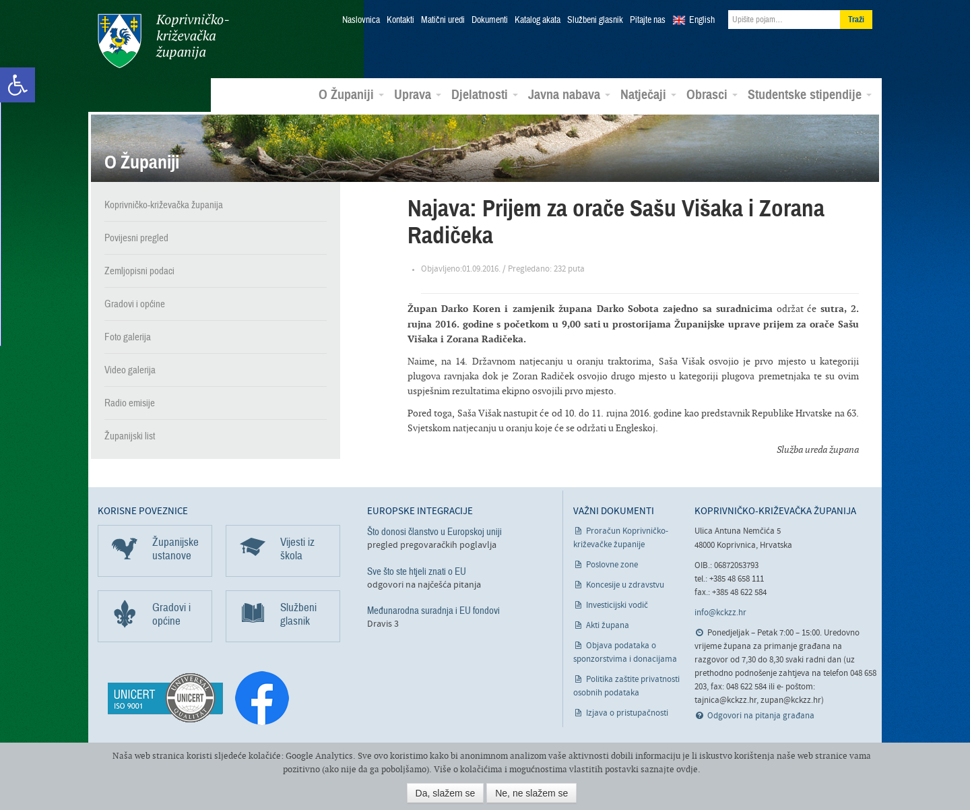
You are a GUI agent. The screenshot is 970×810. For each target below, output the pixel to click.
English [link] (702, 20)
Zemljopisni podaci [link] (139, 271)
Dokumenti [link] (490, 20)
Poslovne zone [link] (612, 565)
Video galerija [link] (130, 370)
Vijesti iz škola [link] (297, 549)
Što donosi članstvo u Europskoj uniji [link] (434, 531)
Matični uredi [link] (443, 20)
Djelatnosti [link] (484, 95)
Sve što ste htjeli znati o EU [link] (416, 571)
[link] (17, 84)
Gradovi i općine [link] (134, 304)
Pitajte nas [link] (648, 20)
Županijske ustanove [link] (175, 549)
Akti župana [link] (607, 625)
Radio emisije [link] (129, 403)
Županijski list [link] (129, 436)
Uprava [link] (417, 95)
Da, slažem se (446, 793)
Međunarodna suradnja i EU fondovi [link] (433, 610)
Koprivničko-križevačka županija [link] (163, 40)
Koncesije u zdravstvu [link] (625, 585)
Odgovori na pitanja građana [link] (760, 716)
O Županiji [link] (351, 95)
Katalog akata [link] (537, 20)
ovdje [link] (687, 769)
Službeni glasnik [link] (595, 20)
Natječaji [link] (648, 95)
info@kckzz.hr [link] (720, 613)
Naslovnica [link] (361, 20)
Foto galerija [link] (127, 337)
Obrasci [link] (712, 95)
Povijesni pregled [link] (136, 238)
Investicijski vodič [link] (617, 605)
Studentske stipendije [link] (810, 95)
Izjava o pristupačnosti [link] (627, 713)
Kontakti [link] (400, 20)
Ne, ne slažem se (531, 793)
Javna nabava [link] (569, 95)
